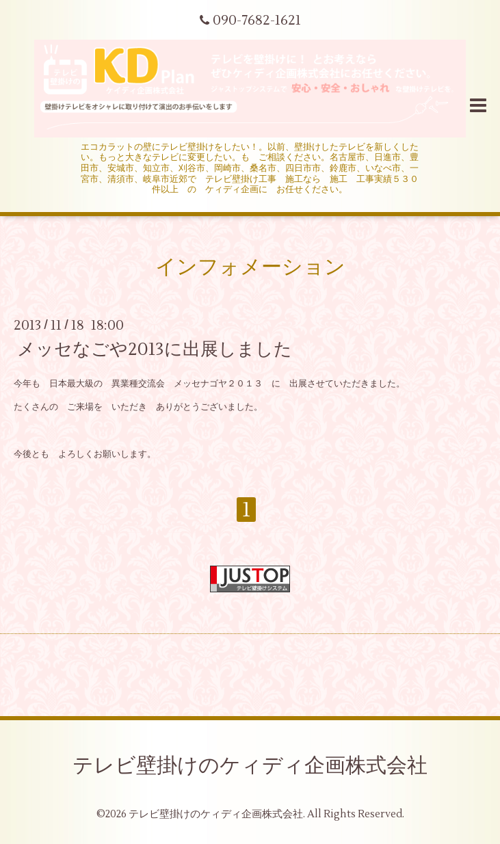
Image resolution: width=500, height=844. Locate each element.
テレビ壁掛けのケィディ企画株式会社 (250, 765)
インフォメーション (250, 267)
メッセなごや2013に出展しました (154, 349)
